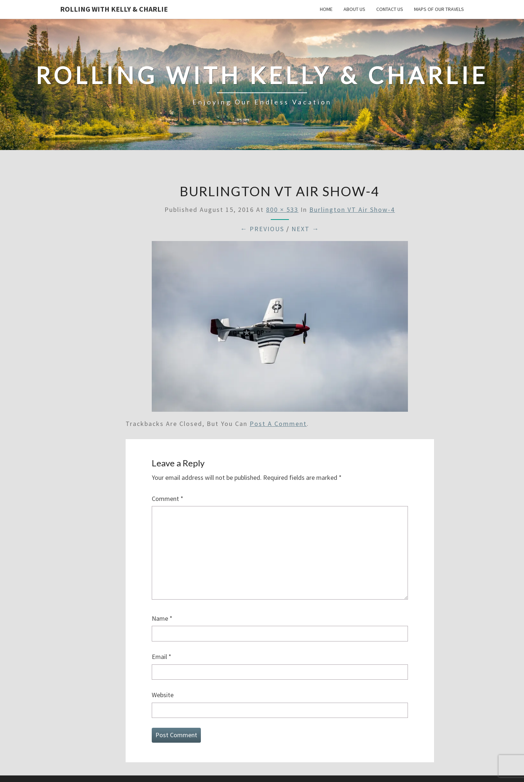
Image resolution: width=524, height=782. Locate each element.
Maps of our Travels (439, 9)
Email (161, 656)
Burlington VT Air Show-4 (352, 209)
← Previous (262, 229)
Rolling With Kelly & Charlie (114, 8)
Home (326, 9)
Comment (167, 498)
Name (162, 618)
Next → (305, 229)
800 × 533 (282, 209)
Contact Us (389, 9)
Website (163, 695)
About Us (354, 9)
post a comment (278, 423)
